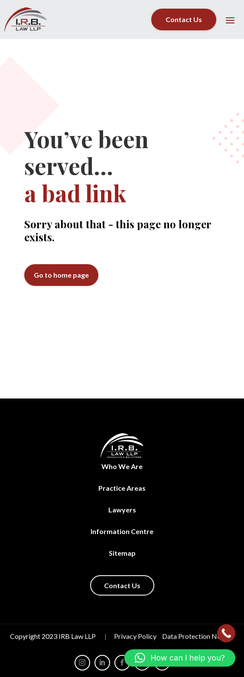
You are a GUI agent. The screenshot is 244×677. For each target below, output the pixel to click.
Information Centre (122, 531)
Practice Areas (122, 488)
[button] (179, 658)
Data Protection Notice (197, 636)
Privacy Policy (135, 636)
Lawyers (122, 509)
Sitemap (122, 553)
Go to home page (61, 275)
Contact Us (184, 19)
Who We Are (122, 466)
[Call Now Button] (226, 633)
